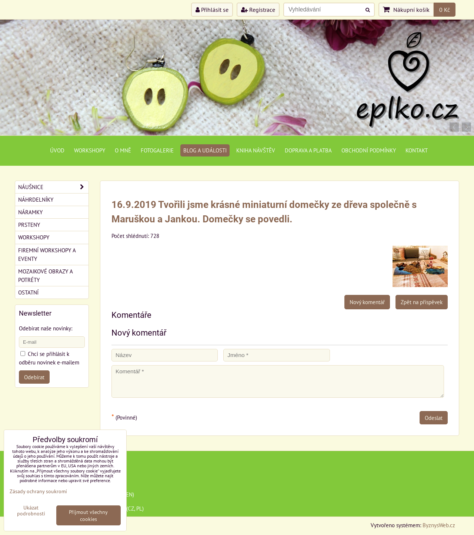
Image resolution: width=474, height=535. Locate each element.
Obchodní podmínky (368, 150)
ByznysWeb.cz (439, 525)
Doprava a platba (308, 150)
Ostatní (28, 292)
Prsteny (29, 224)
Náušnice (53, 187)
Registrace (258, 9)
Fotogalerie (157, 150)
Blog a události (205, 150)
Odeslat (434, 417)
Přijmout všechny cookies (88, 515)
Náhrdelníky (35, 199)
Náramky (30, 212)
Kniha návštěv (255, 150)
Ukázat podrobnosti (31, 511)
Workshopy (89, 150)
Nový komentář (367, 302)
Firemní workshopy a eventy (47, 254)
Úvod (57, 150)
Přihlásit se (212, 9)
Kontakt (416, 150)
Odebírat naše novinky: (45, 328)
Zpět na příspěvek (422, 302)
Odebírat (34, 377)
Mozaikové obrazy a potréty (45, 275)
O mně (123, 150)
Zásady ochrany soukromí (38, 491)
